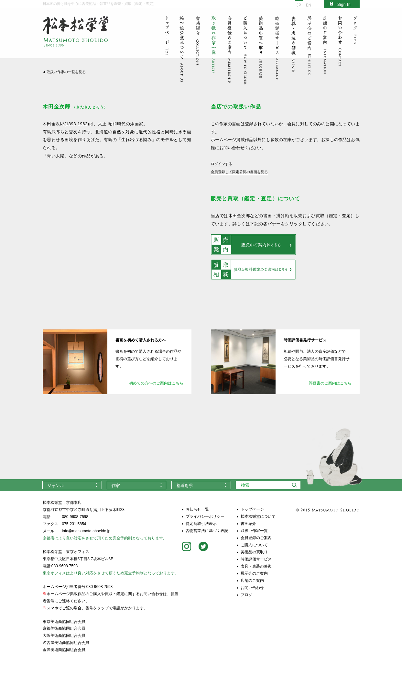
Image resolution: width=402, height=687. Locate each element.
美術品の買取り (254, 552)
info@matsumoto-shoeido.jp (86, 531)
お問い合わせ (252, 587)
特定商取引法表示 (201, 523)
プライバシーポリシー (205, 516)
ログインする (221, 164)
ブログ (246, 595)
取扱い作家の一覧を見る (66, 72)
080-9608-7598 (75, 517)
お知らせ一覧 (197, 509)
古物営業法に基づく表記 (207, 530)
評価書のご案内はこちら (330, 383)
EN (308, 5)
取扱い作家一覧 (254, 530)
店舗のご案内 (252, 580)
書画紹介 (248, 523)
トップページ (252, 509)
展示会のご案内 (254, 573)
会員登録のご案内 (256, 538)
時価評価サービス (256, 559)
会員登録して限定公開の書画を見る (239, 172)
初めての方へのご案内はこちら (156, 383)
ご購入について (254, 545)
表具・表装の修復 (256, 566)
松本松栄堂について (258, 516)
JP (299, 5)
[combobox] (72, 485)
